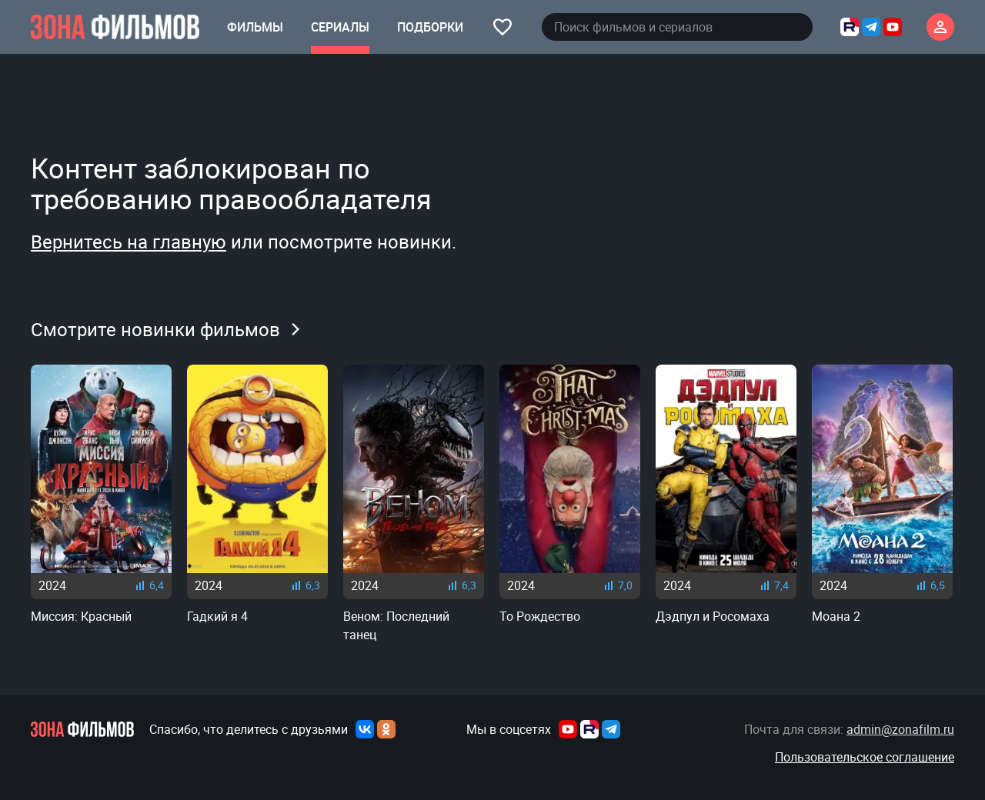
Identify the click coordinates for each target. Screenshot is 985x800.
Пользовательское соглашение (864, 756)
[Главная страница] (115, 27)
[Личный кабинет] (940, 27)
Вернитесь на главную (128, 241)
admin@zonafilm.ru (900, 729)
